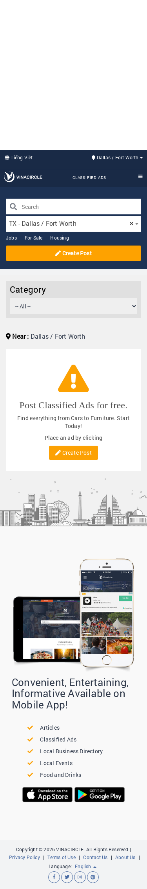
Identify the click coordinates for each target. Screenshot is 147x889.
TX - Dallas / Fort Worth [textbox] (71, 223)
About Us (125, 857)
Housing (59, 237)
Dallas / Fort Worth (117, 157)
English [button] (85, 866)
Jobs (11, 237)
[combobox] (73, 224)
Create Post (73, 253)
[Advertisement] (73, 74)
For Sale (34, 237)
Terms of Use (61, 857)
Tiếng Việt (19, 157)
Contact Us (95, 857)
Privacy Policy (24, 857)
